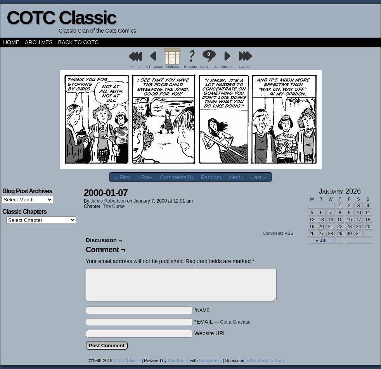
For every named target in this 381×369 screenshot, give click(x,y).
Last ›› (259, 177)
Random (190, 67)
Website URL (210, 333)
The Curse (114, 206)
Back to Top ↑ (271, 360)
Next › (236, 177)
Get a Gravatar (235, 322)
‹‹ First (122, 177)
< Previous (154, 67)
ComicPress (210, 360)
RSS (251, 360)
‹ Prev (145, 177)
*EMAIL (222, 322)
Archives (39, 42)
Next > (227, 67)
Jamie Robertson (108, 201)
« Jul (321, 240)
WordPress (178, 360)
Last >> (245, 67)
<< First (136, 67)
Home (11, 42)
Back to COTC (78, 42)
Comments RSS (278, 233)
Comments (208, 59)
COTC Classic (61, 17)
